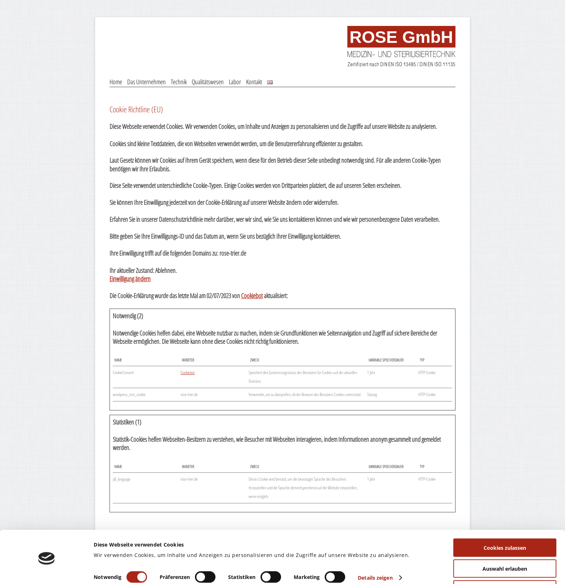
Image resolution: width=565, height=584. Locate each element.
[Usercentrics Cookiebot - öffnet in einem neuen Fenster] (46, 570)
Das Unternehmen (146, 81)
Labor (235, 81)
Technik (179, 81)
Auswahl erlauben (504, 545)
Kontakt (254, 81)
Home (116, 81)
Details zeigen (375, 554)
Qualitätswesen (208, 81)
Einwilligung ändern (130, 278)
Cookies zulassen (505, 524)
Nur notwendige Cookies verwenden (504, 566)
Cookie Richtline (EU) (136, 109)
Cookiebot (252, 295)
